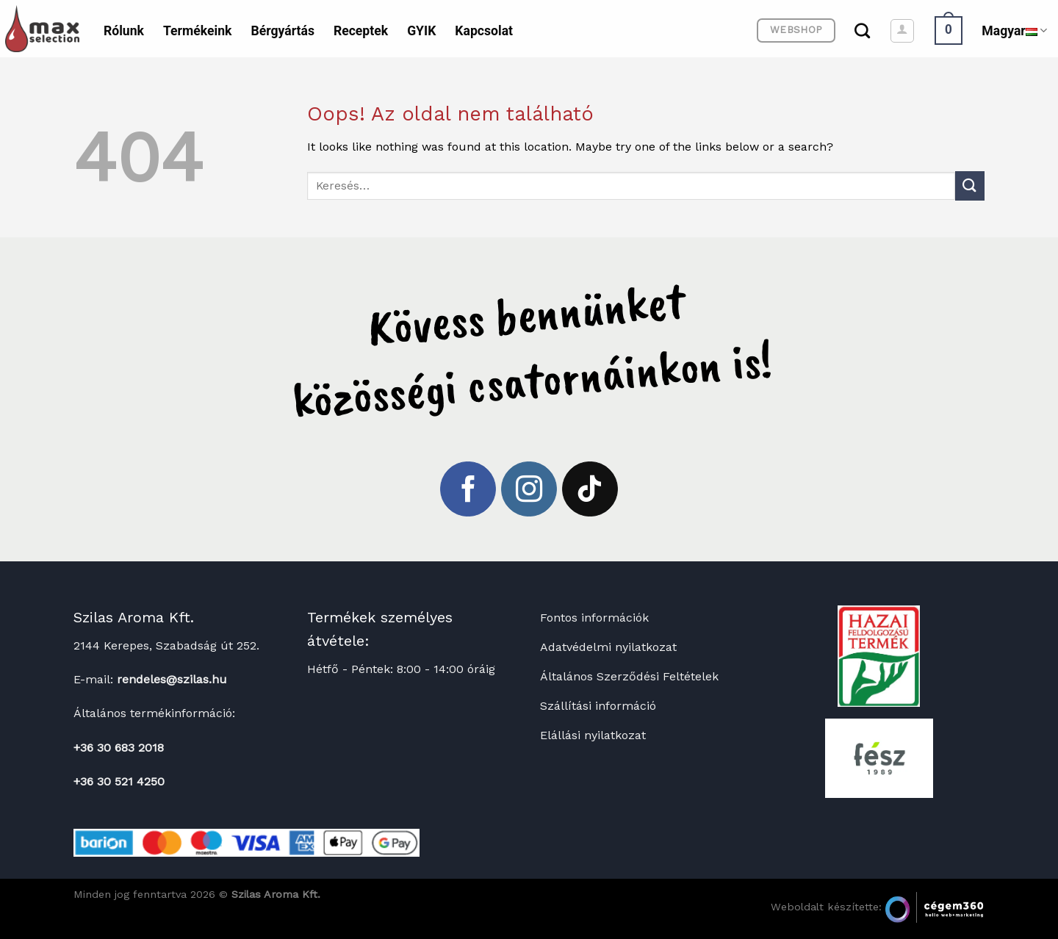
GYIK (421, 31)
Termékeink (197, 31)
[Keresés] (862, 30)
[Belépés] (902, 31)
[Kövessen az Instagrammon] (529, 489)
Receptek (361, 31)
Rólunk (124, 31)
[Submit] (970, 185)
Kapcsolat (484, 31)
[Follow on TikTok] (590, 489)
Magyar (1014, 31)
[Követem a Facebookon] (468, 489)
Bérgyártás (282, 31)
